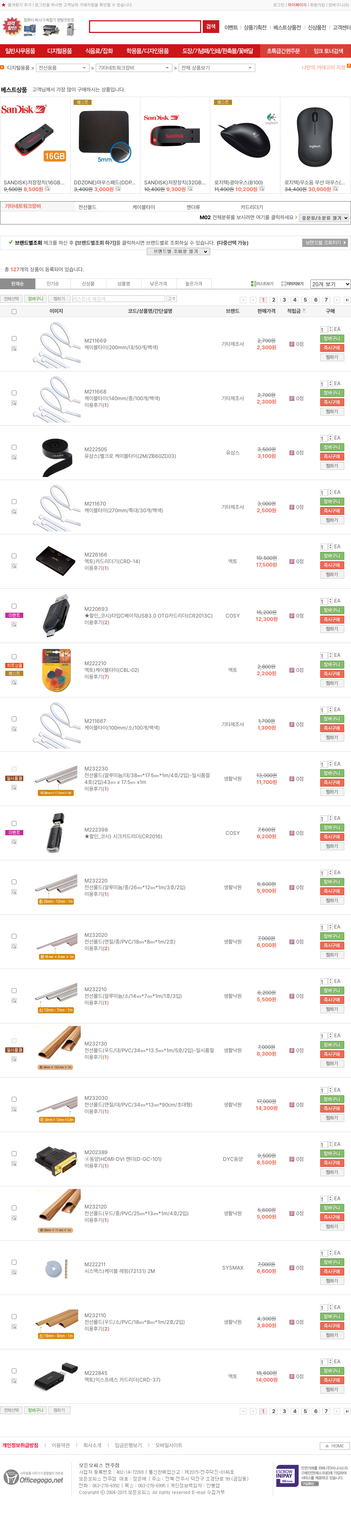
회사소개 (92, 1445)
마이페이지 (297, 5)
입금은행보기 (128, 1445)
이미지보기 (292, 283)
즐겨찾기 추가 (20, 5)
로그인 (279, 5)
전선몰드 (87, 207)
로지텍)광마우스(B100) (238, 182)
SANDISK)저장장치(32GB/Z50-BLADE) (188, 182)
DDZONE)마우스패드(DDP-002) (109, 182)
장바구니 (335, 5)
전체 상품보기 (195, 68)
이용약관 (61, 1445)
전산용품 (48, 68)
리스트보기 (262, 283)
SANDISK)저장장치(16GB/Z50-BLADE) (48, 182)
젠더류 (193, 207)
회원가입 (317, 5)
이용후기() (96, 405)
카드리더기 (252, 207)
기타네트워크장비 (116, 68)
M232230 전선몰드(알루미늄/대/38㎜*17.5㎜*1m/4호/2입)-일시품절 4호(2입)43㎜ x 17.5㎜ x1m (147, 775)
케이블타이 (144, 207)
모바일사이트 (168, 1445)
